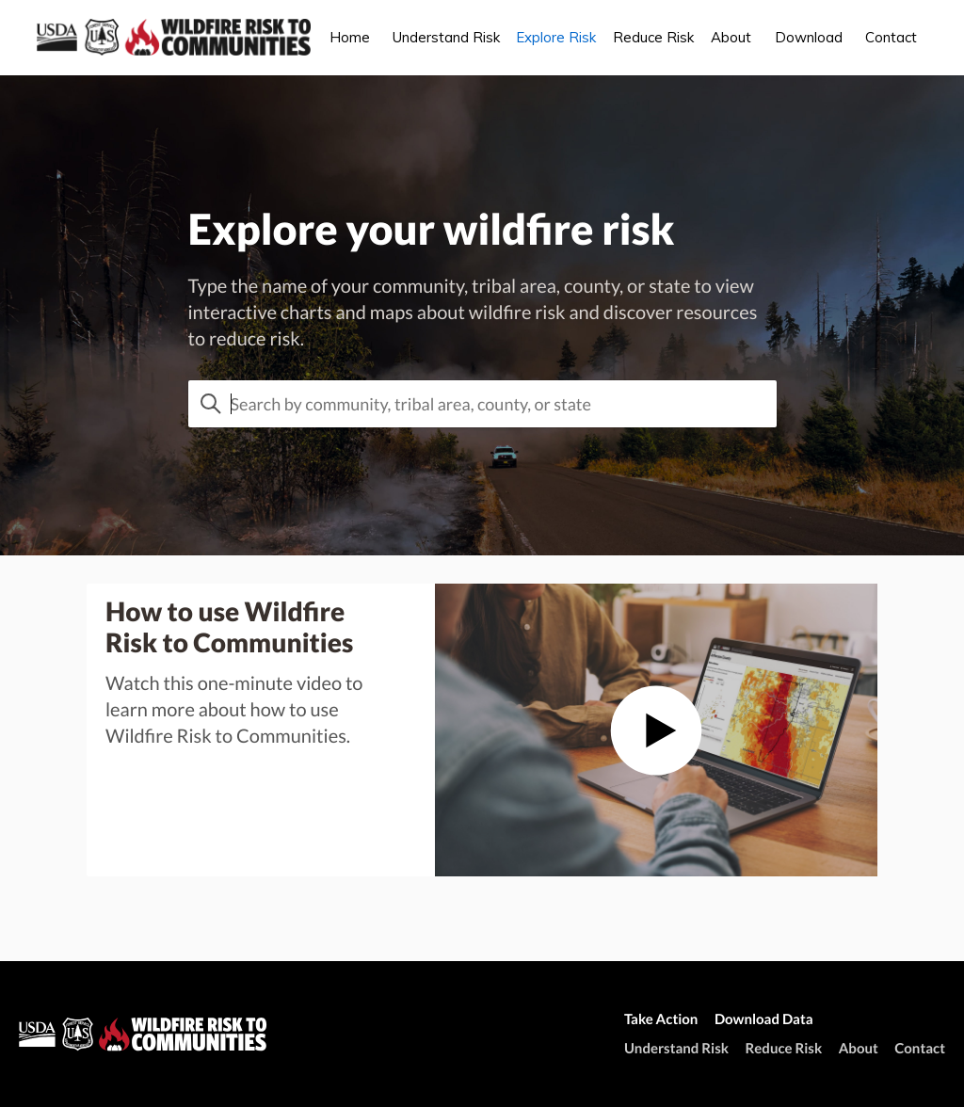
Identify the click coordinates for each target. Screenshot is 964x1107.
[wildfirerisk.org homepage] (150, 1034)
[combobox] (482, 403)
